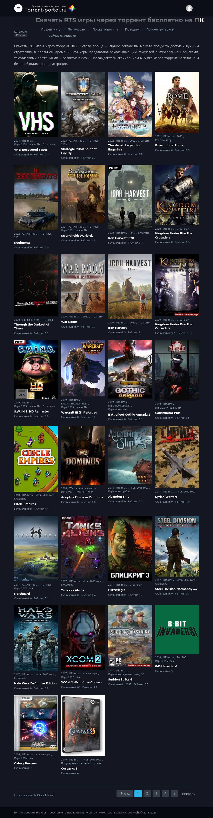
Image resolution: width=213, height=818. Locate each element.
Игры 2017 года (186, 491)
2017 (158, 491)
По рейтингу (50, 29)
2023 (64, 140)
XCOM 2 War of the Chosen (81, 682)
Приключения (31, 320)
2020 (111, 233)
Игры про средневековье (123, 674)
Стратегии (49, 144)
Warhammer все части (82, 488)
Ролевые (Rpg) (163, 140)
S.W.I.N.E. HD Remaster (31, 411)
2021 (64, 226)
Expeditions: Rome (169, 145)
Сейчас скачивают (62, 36)
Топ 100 (182, 657)
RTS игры (28, 140)
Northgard (22, 594)
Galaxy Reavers (25, 763)
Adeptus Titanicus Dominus (82, 497)
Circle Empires (25, 504)
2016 (158, 657)
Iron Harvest (117, 328)
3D (143, 674)
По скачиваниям (105, 29)
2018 (17, 495)
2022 (111, 140)
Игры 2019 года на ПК (27, 406)
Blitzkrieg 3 (116, 590)
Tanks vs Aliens (72, 590)
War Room (69, 322)
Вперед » (189, 794)
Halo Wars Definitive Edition (35, 683)
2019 (17, 402)
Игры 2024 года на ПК (27, 144)
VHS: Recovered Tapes (31, 150)
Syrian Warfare (166, 497)
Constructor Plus (168, 413)
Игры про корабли (119, 405)
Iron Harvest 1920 (121, 238)
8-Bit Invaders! (166, 666)
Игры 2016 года (164, 661)
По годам (132, 29)
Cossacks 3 (69, 768)
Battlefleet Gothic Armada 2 (129, 414)
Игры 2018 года (45, 495)
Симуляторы (77, 140)
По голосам (76, 29)
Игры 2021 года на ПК (74, 230)
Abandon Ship (118, 496)
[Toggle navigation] (18, 8)
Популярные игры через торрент (81, 763)
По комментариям (160, 29)
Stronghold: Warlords (77, 235)
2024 (17, 140)
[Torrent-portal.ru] (50, 8)
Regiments (22, 242)
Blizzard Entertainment (74, 403)
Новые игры (90, 673)
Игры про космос (118, 409)
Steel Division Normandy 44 (176, 589)
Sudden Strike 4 (120, 679)
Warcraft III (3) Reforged (79, 412)
